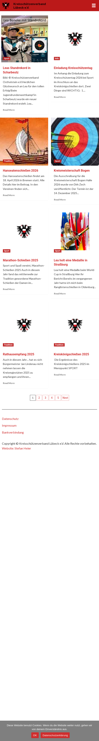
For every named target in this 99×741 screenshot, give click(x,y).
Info (57, 58)
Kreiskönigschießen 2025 (71, 354)
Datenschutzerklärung (55, 735)
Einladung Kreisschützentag (73, 68)
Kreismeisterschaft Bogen (72, 170)
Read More (9, 109)
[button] (94, 5)
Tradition (8, 161)
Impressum (9, 425)
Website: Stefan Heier (16, 448)
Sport (6, 58)
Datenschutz (10, 418)
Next (65, 397)
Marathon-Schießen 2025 (20, 260)
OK (35, 735)
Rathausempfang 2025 (18, 354)
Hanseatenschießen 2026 (20, 170)
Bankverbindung (13, 432)
